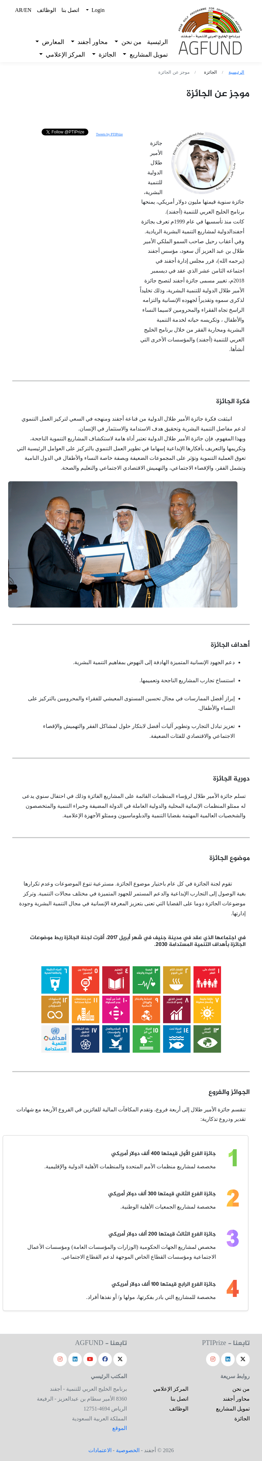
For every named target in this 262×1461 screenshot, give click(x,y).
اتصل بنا (70, 10)
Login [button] (97, 10)
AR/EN (23, 10)
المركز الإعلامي (170, 1389)
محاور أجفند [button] (92, 42)
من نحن (241, 1389)
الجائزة (242, 1418)
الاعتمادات (100, 1450)
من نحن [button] (131, 42)
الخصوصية (128, 1450)
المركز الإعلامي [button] (64, 54)
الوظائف (46, 10)
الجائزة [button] (106, 54)
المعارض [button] (52, 42)
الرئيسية (157, 42)
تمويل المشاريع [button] (148, 54)
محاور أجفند (236, 1399)
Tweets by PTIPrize (109, 134)
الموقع (119, 1428)
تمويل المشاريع (233, 1409)
